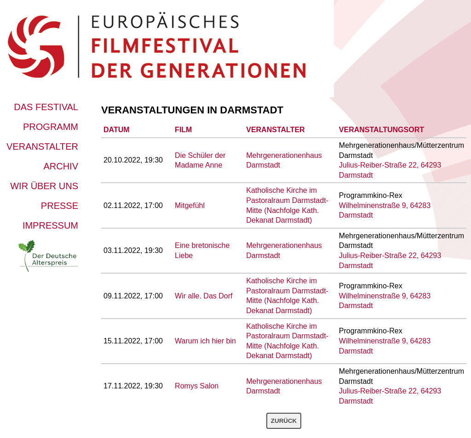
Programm (50, 127)
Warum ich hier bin (205, 341)
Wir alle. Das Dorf (203, 296)
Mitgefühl (190, 205)
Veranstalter (42, 146)
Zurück (284, 420)
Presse (59, 206)
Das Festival (46, 107)
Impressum (50, 225)
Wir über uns (44, 186)
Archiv (60, 166)
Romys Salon (196, 386)
